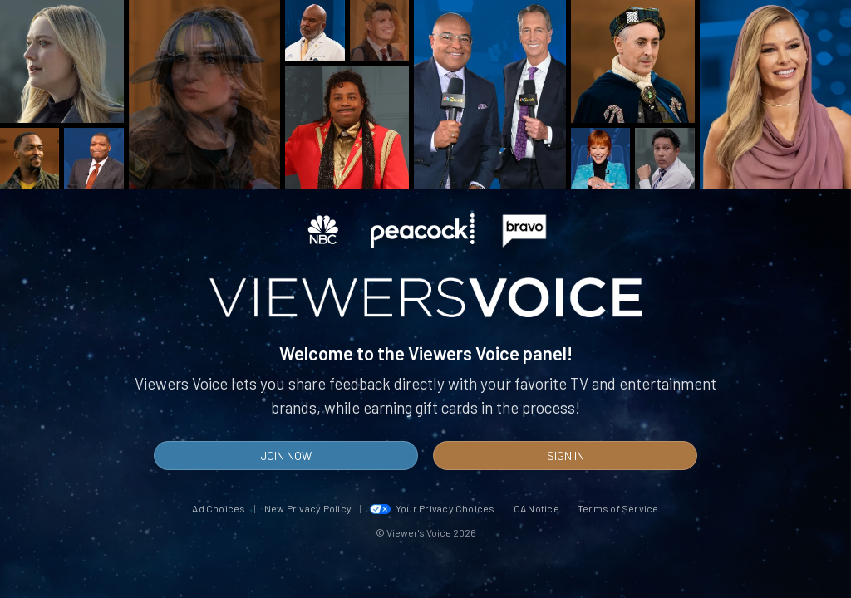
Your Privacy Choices (432, 508)
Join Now (286, 455)
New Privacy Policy (308, 508)
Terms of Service (618, 508)
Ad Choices (218, 508)
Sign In (565, 455)
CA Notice (536, 508)
